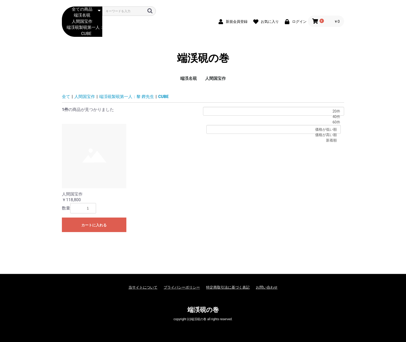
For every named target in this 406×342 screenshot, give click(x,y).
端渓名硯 (82, 15)
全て (66, 96)
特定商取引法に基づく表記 (228, 287)
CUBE (82, 34)
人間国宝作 (82, 22)
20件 (273, 111)
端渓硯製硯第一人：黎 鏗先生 (82, 28)
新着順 (273, 140)
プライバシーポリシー (182, 287)
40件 (273, 117)
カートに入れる (94, 225)
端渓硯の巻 (203, 58)
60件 (273, 122)
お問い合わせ (267, 287)
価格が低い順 (273, 129)
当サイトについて (142, 287)
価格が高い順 (273, 135)
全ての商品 (82, 9)
